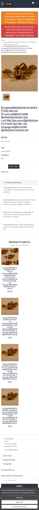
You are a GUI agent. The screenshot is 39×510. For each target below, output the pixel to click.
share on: (4, 172)
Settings (19, 497)
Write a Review (5, 141)
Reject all (19, 502)
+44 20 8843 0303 (11, 450)
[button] (19, 18)
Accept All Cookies (19, 507)
